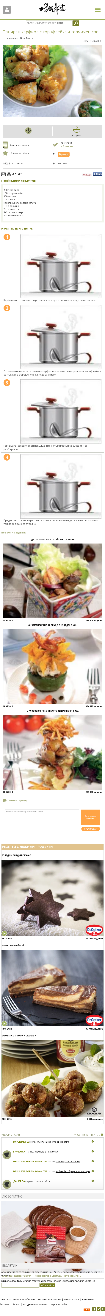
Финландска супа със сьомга (53, 1141)
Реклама (4, 1304)
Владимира (21, 1141)
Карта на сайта (59, 1304)
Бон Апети (26, 38)
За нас (16, 1304)
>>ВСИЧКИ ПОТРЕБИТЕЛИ (87, 1134)
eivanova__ (20, 1151)
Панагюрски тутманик (68, 1161)
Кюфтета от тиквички (46, 1151)
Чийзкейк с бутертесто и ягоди (73, 1171)
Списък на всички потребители (17, 1299)
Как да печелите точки (35, 1304)
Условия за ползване (49, 1299)
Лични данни (71, 1299)
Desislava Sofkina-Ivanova (30, 1161)
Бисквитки (88, 1299)
